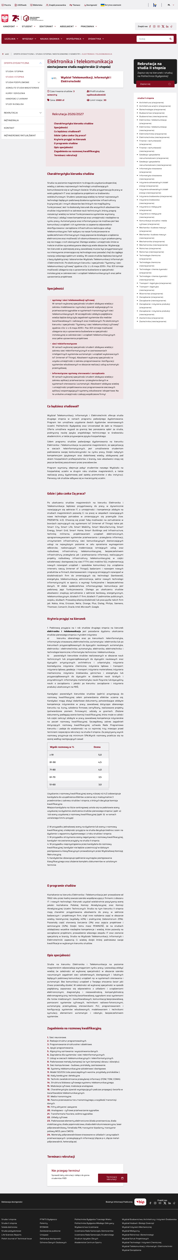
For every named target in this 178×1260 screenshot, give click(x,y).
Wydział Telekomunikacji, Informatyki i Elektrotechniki (86, 79)
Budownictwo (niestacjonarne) (153, 116)
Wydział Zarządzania (131, 1250)
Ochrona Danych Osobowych (53, 1242)
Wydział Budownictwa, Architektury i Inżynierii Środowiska (149, 1219)
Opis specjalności (63, 147)
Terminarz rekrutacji (65, 155)
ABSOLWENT (67, 26)
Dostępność (90, 5)
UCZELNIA (9, 39)
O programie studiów (66, 143)
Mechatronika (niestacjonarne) (153, 245)
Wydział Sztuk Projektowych (135, 1238)
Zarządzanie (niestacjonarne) (152, 300)
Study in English (15, 104)
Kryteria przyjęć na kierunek (70, 139)
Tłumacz (75, 5)
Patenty (44, 1223)
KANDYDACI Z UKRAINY (17, 98)
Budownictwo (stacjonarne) (152, 113)
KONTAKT (9, 128)
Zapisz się (155, 84)
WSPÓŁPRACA (73, 39)
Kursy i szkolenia (15, 93)
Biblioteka (36, 5)
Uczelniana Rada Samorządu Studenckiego (94, 1234)
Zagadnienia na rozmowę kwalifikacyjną (77, 151)
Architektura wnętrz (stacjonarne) (155, 106)
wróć (5, 54)
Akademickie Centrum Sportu (88, 1242)
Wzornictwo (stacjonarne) (151, 293)
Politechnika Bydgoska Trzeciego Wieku (93, 1219)
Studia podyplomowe (17, 82)
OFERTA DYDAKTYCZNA (16, 63)
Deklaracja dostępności (11, 1201)
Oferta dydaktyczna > (24, 54)
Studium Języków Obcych (86, 1238)
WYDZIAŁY (27, 39)
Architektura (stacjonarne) (151, 102)
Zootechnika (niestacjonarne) (152, 321)
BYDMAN (44, 1227)
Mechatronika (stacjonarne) (152, 241)
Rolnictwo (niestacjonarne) (151, 251)
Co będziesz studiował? (67, 131)
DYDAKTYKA (94, 39)
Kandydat (9, 26)
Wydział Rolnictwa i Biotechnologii (138, 1234)
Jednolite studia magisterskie (22, 87)
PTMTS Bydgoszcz (48, 1219)
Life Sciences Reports (11, 1234)
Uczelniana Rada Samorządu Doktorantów (94, 1230)
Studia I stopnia (14, 71)
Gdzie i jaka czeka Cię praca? (70, 135)
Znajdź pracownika (56, 5)
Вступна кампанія (111, 5)
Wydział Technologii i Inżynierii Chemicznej (141, 1242)
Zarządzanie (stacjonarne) (151, 297)
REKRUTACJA (11, 113)
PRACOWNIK (87, 26)
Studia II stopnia (15, 76)
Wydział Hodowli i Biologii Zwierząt (138, 1223)
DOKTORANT (46, 26)
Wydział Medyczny (131, 1230)
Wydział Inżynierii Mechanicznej (137, 1227)
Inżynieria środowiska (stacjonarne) (155, 196)
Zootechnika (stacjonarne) (151, 317)
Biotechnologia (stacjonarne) (152, 109)
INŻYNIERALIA (11, 120)
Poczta (6, 5)
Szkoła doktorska (9, 1227)
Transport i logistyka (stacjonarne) (155, 283)
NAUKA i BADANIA (49, 39)
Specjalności (61, 127)
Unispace (44, 1234)
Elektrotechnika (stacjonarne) (153, 133)
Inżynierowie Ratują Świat (20, 135)
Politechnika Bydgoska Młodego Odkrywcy (94, 1223)
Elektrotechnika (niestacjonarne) (154, 137)
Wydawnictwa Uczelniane (86, 1227)
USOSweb (20, 5)
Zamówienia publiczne (50, 1230)
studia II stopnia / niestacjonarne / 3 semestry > (58, 54)
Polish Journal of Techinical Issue (16, 1238)
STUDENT (27, 26)
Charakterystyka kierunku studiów (73, 123)
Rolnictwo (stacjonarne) (150, 248)
